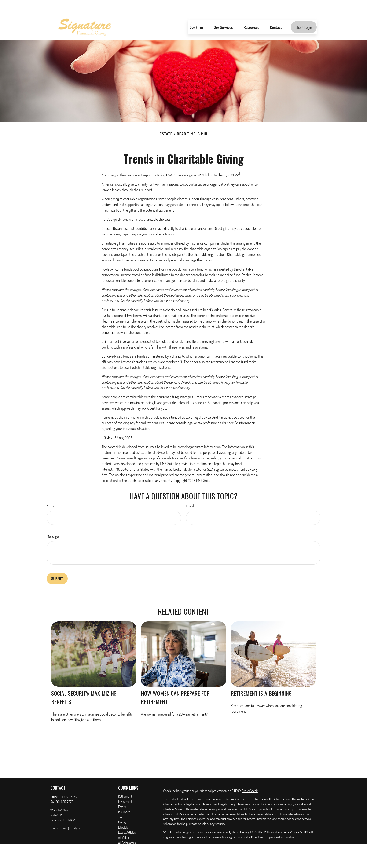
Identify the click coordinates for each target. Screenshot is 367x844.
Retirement (125, 782)
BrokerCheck (249, 777)
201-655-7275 (68, 783)
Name (51, 492)
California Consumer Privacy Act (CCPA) (288, 818)
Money (122, 808)
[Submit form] (57, 564)
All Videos (124, 824)
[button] (196, 13)
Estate (122, 793)
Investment (125, 787)
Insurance (124, 798)
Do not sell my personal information (273, 823)
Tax (120, 803)
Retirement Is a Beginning (261, 679)
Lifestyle (123, 813)
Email (190, 492)
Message (53, 522)
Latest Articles (127, 818)
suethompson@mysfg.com (66, 814)
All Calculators (127, 829)
